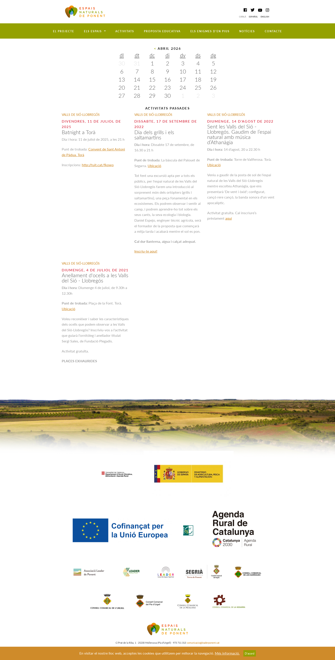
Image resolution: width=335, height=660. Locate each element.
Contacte (273, 31)
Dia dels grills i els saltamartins (154, 134)
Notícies (247, 31)
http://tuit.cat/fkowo (98, 165)
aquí (228, 218)
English (265, 16)
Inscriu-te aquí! (145, 251)
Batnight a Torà (79, 132)
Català (242, 16)
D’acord (249, 653)
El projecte (63, 31)
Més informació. (227, 653)
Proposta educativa (162, 31)
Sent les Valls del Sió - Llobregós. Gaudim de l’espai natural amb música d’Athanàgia (239, 134)
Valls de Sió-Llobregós (81, 114)
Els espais (93, 31)
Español (253, 16)
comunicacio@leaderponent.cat (203, 642)
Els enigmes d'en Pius (210, 31)
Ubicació (154, 166)
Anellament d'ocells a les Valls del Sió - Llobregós (95, 278)
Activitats (124, 31)
